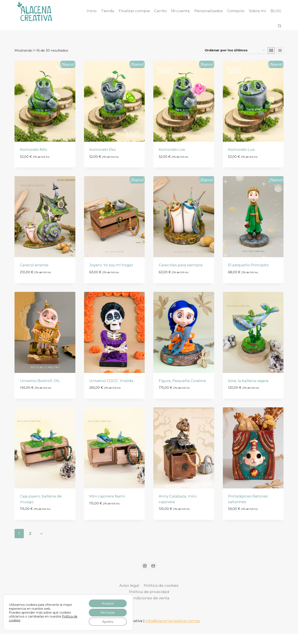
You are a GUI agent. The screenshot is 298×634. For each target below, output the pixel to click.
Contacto (236, 11)
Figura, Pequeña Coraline (182, 381)
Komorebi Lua (241, 149)
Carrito (160, 11)
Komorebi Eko (102, 149)
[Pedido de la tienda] (235, 50)
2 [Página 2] (30, 533)
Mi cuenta (180, 11)
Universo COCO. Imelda (111, 381)
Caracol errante (34, 265)
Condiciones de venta (149, 598)
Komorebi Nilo (33, 149)
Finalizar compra (134, 11)
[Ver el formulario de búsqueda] (279, 26)
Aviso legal (129, 585)
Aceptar (108, 603)
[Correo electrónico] (153, 565)
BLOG (275, 11)
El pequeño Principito (248, 265)
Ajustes (107, 622)
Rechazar (107, 612)
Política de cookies (161, 585)
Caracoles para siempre (181, 265)
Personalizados (208, 11)
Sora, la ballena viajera (248, 381)
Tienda (107, 11)
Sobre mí (257, 11)
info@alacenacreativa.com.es (172, 621)
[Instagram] (144, 565)
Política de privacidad (149, 592)
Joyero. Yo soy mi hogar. (111, 265)
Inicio (92, 11)
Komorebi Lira (172, 149)
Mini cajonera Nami (107, 496)
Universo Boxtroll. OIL (40, 381)
